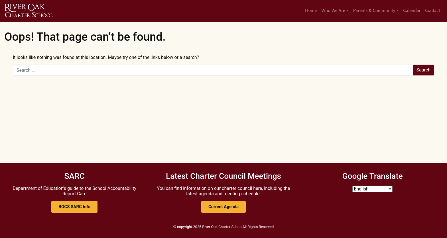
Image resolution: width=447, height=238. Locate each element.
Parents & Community (374, 10)
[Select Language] (372, 189)
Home (311, 10)
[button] (74, 207)
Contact (432, 10)
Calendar (411, 10)
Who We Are (333, 10)
